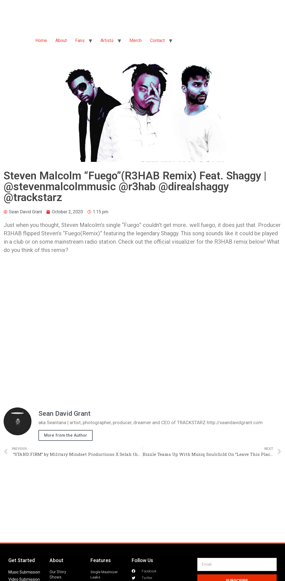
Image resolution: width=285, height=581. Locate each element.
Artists (107, 40)
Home (41, 40)
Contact (157, 40)
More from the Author (65, 435)
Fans (80, 40)
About (61, 40)
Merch (135, 40)
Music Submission (24, 572)
